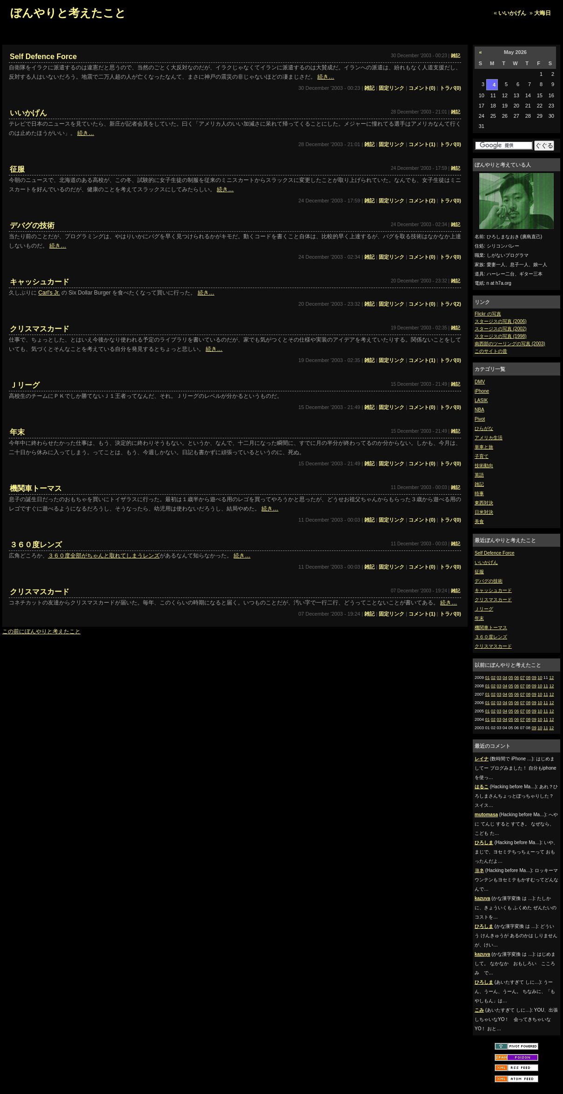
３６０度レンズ (491, 636)
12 (551, 677)
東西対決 (484, 502)
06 (516, 677)
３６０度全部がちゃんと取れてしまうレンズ (104, 555)
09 (534, 677)
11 (545, 686)
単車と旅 (484, 447)
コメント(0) (422, 88)
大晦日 (542, 13)
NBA (479, 409)
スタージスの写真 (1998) (501, 336)
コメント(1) (422, 144)
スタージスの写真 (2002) (501, 328)
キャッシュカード (493, 590)
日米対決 (484, 512)
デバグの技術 (489, 581)
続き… (325, 77)
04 (505, 677)
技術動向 (484, 465)
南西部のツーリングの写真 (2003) (510, 343)
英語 (479, 474)
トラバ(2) (450, 304)
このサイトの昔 (491, 351)
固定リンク (391, 88)
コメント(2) (422, 200)
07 (522, 677)
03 (499, 677)
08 (528, 677)
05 (511, 677)
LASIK (481, 400)
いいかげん (512, 13)
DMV (480, 381)
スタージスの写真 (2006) (501, 321)
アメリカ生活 (489, 437)
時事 (479, 493)
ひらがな (484, 428)
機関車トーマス (491, 627)
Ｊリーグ (484, 608)
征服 (479, 571)
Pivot (480, 419)
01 (487, 677)
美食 (479, 521)
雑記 (479, 484)
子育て (482, 456)
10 (539, 677)
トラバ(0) (450, 88)
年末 (479, 618)
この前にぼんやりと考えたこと (41, 631)
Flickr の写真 (488, 313)
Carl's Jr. (49, 292)
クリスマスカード (493, 599)
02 (493, 677)
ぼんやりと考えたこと (68, 13)
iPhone (482, 391)
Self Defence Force (495, 553)
